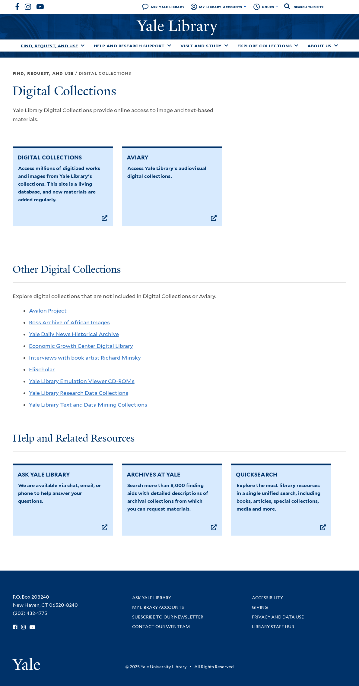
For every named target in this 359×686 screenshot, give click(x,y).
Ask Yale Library (168, 7)
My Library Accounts (220, 7)
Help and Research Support (129, 45)
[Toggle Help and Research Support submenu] (169, 45)
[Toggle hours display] (276, 6)
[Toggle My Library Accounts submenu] (245, 6)
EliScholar (42, 369)
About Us (319, 45)
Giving (260, 607)
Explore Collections (264, 45)
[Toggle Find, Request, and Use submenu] (83, 45)
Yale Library (179, 26)
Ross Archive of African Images (69, 322)
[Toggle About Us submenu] (336, 45)
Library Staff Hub (273, 626)
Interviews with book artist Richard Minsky (85, 357)
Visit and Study (201, 45)
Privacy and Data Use (278, 617)
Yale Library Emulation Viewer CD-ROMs (82, 381)
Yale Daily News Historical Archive (74, 334)
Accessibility (267, 597)
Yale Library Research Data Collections (78, 393)
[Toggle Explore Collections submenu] (296, 45)
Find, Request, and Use (49, 45)
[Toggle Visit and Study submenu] (226, 45)
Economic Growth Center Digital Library (81, 346)
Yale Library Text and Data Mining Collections (88, 404)
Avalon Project (48, 310)
